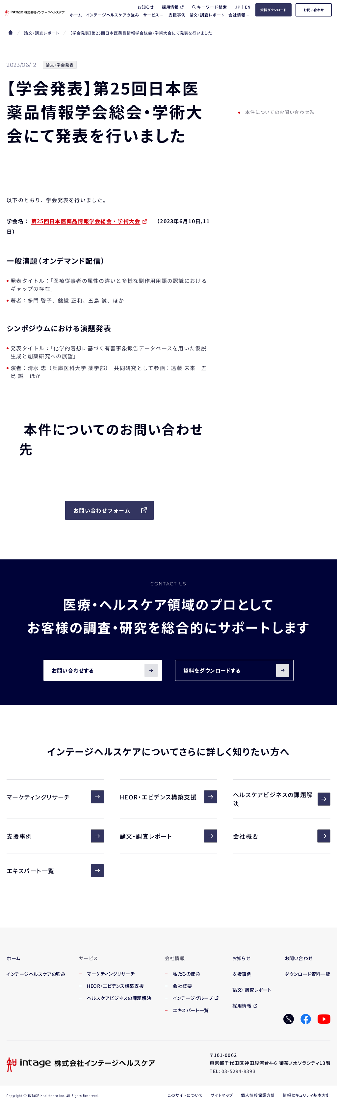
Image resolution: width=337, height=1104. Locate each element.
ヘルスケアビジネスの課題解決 (281, 799)
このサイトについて (185, 1095)
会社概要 (281, 836)
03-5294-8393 (238, 1071)
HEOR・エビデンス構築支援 (168, 796)
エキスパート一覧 (55, 870)
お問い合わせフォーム (110, 510)
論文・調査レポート (41, 33)
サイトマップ (222, 1095)
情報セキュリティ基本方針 (306, 1095)
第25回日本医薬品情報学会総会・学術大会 (86, 221)
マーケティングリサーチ (55, 796)
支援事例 (55, 836)
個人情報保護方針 (258, 1095)
